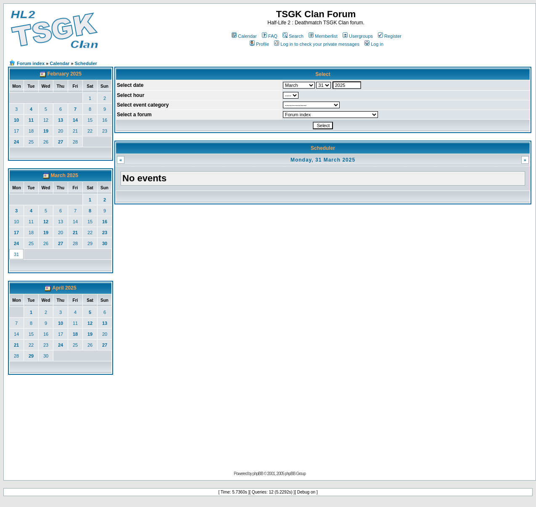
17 (16, 130)
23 (104, 130)
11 (31, 120)
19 (45, 130)
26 (45, 141)
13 (60, 120)
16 (104, 120)
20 (60, 130)
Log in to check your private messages (316, 44)
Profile (259, 44)
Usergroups (358, 36)
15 (89, 120)
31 (16, 254)
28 (75, 141)
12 (45, 120)
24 (16, 141)
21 (75, 130)
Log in (373, 44)
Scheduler (86, 63)
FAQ (269, 36)
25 (31, 141)
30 (104, 243)
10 (16, 120)
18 (31, 130)
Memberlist (323, 36)
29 (89, 243)
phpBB (258, 473)
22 (89, 130)
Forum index (31, 63)
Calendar (244, 36)
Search (293, 36)
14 (75, 120)
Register (389, 36)
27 (60, 141)
